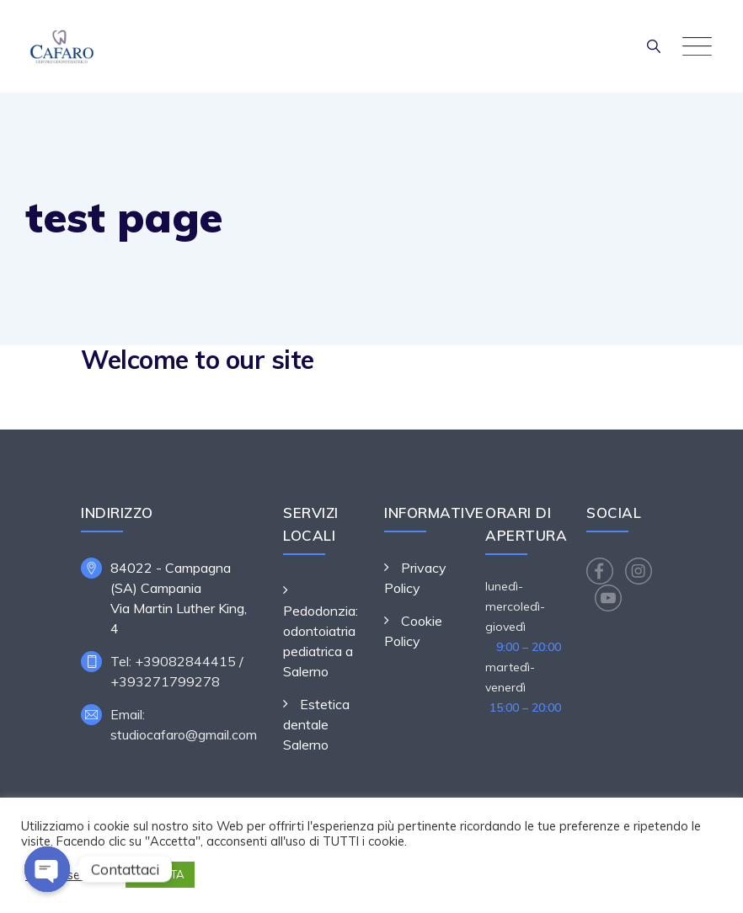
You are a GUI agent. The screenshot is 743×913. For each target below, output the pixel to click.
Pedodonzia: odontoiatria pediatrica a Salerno (320, 641)
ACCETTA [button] (160, 874)
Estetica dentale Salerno (316, 724)
